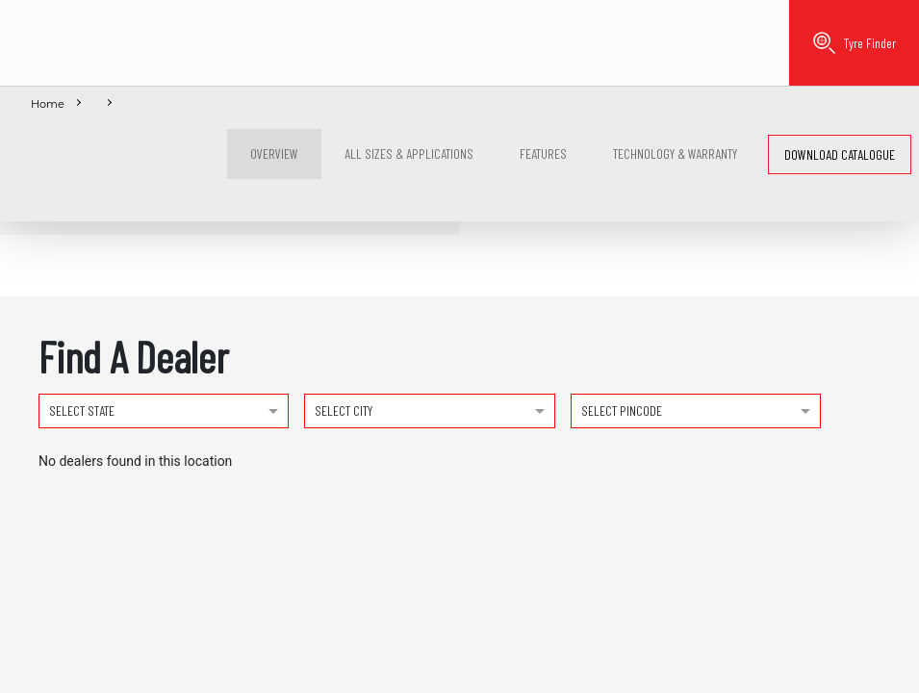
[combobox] (163, 409)
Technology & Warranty (675, 153)
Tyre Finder (854, 43)
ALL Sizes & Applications (409, 153)
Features (543, 153)
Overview (274, 153)
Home (47, 104)
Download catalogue (839, 154)
